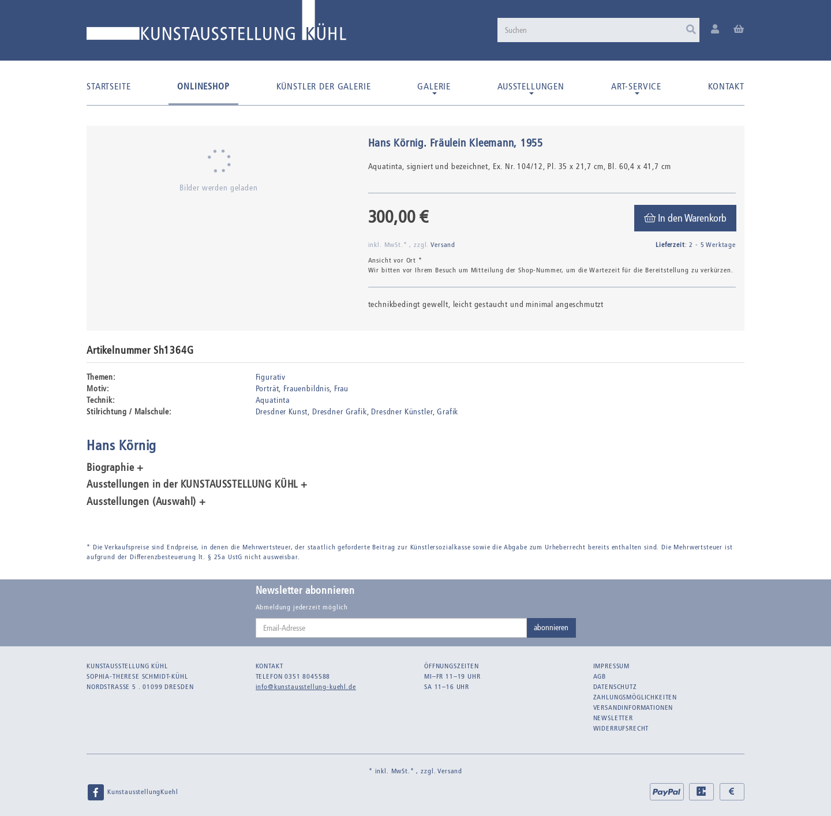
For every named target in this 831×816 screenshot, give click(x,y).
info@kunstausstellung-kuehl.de (306, 687)
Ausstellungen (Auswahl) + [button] (146, 502)
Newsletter (613, 717)
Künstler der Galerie (323, 86)
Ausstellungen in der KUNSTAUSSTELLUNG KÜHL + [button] (197, 485)
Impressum (611, 665)
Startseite (108, 86)
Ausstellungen (530, 88)
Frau (341, 389)
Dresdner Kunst (282, 412)
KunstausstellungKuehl (132, 792)
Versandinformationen (633, 707)
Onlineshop (203, 86)
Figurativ (271, 377)
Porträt (267, 389)
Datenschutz (615, 686)
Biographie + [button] (115, 468)
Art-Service (636, 88)
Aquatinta (273, 400)
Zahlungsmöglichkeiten (635, 697)
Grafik (447, 412)
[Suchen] (598, 30)
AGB (600, 676)
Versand (443, 245)
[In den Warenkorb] (685, 218)
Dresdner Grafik (339, 412)
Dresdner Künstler (401, 412)
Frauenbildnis (306, 389)
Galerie (434, 88)
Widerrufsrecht (621, 728)
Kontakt (726, 86)
